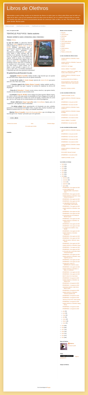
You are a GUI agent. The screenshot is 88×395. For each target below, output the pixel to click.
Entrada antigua (51, 123)
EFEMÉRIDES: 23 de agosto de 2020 (71, 223)
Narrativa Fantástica (65, 43)
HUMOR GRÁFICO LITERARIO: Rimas (71, 245)
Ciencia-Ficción (64, 34)
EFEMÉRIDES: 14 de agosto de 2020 (71, 259)
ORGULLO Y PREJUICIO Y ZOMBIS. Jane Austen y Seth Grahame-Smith (71, 72)
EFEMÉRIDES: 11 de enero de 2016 (69, 115)
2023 (63, 170)
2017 (63, 329)
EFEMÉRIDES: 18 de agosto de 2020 (71, 243)
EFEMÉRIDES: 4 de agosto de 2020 (71, 297)
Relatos (14, 40)
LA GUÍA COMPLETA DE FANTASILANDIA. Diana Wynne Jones (70, 191)
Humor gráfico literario (66, 41)
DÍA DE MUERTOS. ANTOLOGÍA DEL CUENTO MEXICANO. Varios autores (70, 82)
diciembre (65, 178)
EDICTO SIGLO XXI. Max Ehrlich (70, 276)
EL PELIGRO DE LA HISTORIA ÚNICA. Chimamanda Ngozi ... (71, 252)
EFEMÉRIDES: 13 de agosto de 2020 (71, 261)
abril (64, 317)
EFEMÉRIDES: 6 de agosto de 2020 (71, 290)
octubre (65, 181)
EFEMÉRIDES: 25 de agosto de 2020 (71, 213)
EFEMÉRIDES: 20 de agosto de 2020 (71, 236)
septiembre (65, 183)
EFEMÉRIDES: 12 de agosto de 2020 (71, 267)
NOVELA (63, 85)
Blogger (48, 387)
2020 (63, 176)
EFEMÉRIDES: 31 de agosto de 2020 (71, 187)
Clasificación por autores (22, 26)
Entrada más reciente (12, 123)
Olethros (72, 343)
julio (64, 311)
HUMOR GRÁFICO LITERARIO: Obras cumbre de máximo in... (71, 196)
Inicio (32, 123)
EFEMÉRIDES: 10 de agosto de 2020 (71, 274)
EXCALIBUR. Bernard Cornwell (68, 152)
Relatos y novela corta (66, 51)
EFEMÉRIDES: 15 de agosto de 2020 (71, 254)
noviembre (65, 180)
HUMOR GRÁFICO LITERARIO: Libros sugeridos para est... (71, 257)
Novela (62, 46)
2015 (63, 333)
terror (24, 45)
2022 (63, 172)
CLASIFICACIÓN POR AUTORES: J (69, 79)
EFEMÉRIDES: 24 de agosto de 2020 (71, 218)
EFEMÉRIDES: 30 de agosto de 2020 (71, 194)
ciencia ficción (45, 80)
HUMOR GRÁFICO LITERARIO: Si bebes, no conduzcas (70, 269)
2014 (63, 335)
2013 (63, 337)
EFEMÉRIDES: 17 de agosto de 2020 (71, 247)
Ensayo (63, 38)
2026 (63, 164)
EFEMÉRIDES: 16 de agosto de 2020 (71, 249)
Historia (63, 39)
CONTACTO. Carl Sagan (67, 66)
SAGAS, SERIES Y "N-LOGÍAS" (68, 69)
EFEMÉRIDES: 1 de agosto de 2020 (71, 308)
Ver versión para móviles (30, 126)
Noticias (63, 45)
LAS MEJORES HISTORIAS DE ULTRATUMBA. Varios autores (70, 204)
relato (23, 109)
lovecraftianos (41, 102)
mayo (64, 315)
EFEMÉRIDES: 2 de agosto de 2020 (71, 306)
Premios (63, 50)
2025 (63, 166)
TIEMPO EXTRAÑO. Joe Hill (67, 95)
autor (26, 52)
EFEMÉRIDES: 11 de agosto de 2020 (71, 272)
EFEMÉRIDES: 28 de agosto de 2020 (71, 201)
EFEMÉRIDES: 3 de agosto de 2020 (71, 301)
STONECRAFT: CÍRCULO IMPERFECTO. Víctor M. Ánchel (71, 264)
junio (64, 313)
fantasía (20, 45)
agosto (64, 185)
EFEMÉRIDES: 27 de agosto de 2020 (71, 206)
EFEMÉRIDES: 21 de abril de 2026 (69, 155)
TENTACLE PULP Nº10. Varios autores (71, 299)
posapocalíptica (38, 112)
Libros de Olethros (27, 8)
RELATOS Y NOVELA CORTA (68, 88)
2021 (63, 174)
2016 (63, 331)
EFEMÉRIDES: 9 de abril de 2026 (69, 123)
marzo (64, 319)
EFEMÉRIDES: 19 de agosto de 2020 (71, 238)
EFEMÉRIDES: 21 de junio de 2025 (69, 102)
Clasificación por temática (38, 26)
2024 (63, 168)
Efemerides (64, 36)
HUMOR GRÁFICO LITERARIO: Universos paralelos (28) (70, 293)
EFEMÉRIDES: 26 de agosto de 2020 (71, 211)
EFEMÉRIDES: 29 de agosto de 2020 (71, 199)
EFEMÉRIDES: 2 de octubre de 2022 (69, 117)
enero (64, 323)
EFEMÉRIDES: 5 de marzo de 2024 (69, 104)
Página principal (9, 26)
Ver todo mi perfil (72, 345)
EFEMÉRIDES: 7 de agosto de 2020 (71, 285)
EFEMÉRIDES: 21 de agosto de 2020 (71, 231)
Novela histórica (65, 48)
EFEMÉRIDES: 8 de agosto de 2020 (71, 283)
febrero (64, 321)
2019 (63, 325)
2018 (63, 327)
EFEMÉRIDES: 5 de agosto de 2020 (71, 295)
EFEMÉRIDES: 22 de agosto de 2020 (71, 226)
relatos (15, 44)
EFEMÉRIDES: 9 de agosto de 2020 (71, 278)
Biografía (63, 32)
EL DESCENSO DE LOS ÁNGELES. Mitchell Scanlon (71, 216)
